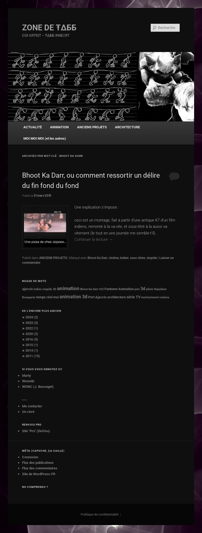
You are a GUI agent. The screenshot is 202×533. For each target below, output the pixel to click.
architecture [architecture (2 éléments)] (116, 297)
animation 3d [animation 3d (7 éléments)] (73, 296)
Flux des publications (38, 463)
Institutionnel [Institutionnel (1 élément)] (150, 297)
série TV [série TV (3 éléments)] (133, 297)
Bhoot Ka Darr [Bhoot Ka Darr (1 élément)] (89, 289)
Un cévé (28, 412)
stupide (152, 258)
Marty (26, 376)
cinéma (114, 258)
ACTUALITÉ (32, 127)
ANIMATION (59, 127)
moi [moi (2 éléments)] (56, 297)
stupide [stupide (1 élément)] (47, 289)
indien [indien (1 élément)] (38, 289)
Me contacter (32, 406)
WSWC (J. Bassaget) (38, 387)
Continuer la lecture (93, 239)
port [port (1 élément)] (137, 289)
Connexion (30, 457)
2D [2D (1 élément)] (54, 289)
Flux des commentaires (39, 468)
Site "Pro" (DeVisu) (36, 431)
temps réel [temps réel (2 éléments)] (44, 297)
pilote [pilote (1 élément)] (149, 289)
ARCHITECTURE (127, 127)
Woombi (28, 381)
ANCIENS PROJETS (92, 127)
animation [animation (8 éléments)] (68, 288)
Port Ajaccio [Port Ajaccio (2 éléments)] (97, 297)
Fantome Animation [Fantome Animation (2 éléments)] (119, 289)
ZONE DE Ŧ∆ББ (49, 27)
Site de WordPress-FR (38, 474)
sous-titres (137, 258)
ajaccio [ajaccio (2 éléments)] (27, 289)
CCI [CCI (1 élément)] (101, 289)
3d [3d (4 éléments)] (142, 288)
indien (124, 258)
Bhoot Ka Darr (97, 258)
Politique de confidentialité (99, 514)
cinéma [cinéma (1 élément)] (164, 297)
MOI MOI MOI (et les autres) (44, 138)
